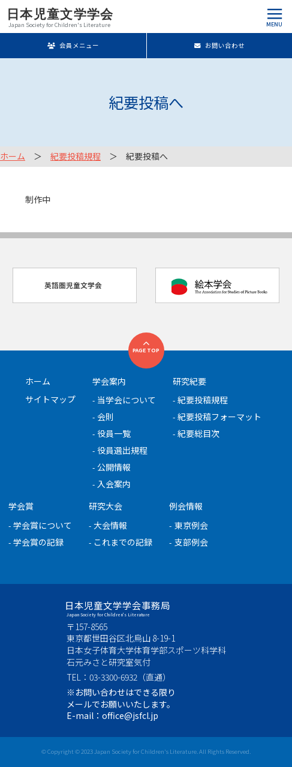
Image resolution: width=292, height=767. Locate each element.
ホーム (12, 156)
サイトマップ (50, 399)
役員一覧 (114, 433)
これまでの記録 (123, 542)
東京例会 (191, 525)
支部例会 (191, 542)
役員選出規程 (122, 450)
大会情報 (110, 525)
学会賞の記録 (38, 542)
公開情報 (114, 467)
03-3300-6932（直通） (130, 677)
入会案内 (114, 484)
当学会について (126, 400)
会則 (105, 417)
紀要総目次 (198, 433)
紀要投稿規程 (75, 156)
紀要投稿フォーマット (219, 417)
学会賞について (42, 525)
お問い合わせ (219, 45)
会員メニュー (72, 45)
